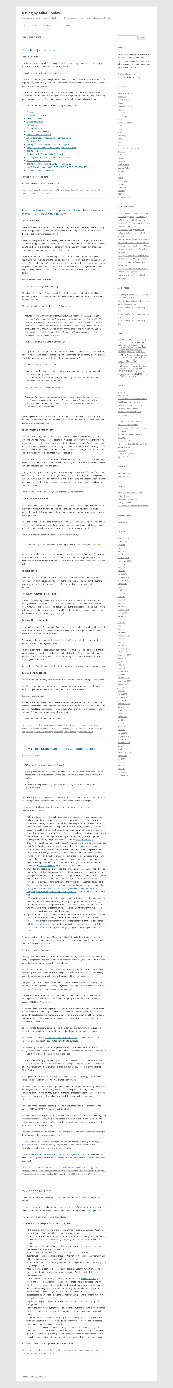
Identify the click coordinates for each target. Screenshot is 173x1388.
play (38, 1174)
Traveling (121, 190)
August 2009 (122, 755)
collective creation (57, 1170)
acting (74, 1350)
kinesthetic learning (89, 1278)
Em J (119, 418)
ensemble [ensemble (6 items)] (138, 350)
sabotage (49, 731)
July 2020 (121, 544)
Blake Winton (37, 1154)
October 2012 (123, 652)
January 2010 (123, 739)
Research (121, 161)
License (68, 26)
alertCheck (122, 96)
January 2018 (123, 580)
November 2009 (124, 746)
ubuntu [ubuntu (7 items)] (145, 374)
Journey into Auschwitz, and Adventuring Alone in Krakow (51, 147)
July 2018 (121, 564)
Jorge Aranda (74, 1154)
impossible (28, 1174)
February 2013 (123, 648)
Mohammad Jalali (125, 441)
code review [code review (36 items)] (137, 342)
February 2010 (123, 736)
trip (30, 193)
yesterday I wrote (32, 755)
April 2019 (121, 551)
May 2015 (121, 600)
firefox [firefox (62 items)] (123, 354)
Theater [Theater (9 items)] (121, 374)
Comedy (121, 103)
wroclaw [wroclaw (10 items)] (138, 376)
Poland (45, 190)
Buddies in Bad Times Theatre (130, 493)
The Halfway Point (34, 141)
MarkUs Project (124, 473)
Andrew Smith (123, 395)
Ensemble (122, 113)
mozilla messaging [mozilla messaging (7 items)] (125, 364)
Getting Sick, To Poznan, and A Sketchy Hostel (46, 154)
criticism (52, 728)
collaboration (44, 1170)
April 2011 (121, 690)
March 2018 (122, 574)
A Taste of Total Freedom (37, 131)
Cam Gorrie (63, 1154)
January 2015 (123, 613)
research (29, 731)
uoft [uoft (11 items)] (127, 376)
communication (72, 1170)
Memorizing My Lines (36, 1191)
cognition (44, 728)
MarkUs (84, 728)
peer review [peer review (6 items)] (139, 364)
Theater (52, 190)
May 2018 (121, 567)
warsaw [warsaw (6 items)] (131, 377)
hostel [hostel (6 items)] (120, 358)
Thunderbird (123, 187)
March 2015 (122, 606)
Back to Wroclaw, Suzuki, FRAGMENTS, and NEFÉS (48, 164)
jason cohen (76, 728)
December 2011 (124, 674)
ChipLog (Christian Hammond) (130, 405)
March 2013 (122, 645)
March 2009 (122, 772)
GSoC (120, 126)
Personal (121, 151)
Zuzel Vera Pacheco (126, 457)
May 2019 (121, 548)
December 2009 (124, 742)
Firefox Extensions (125, 122)
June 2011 (121, 687)
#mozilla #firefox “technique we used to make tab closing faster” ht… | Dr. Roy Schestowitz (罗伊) (134, 226)
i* (22, 1174)
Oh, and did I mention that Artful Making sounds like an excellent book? (53, 1141)
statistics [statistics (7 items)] (143, 371)
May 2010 (121, 726)
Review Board (123, 164)
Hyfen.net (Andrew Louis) (128, 424)
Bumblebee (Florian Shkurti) (129, 402)
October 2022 (123, 541)
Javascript (122, 132)
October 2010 (123, 710)
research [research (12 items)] (122, 368)
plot (23, 731)
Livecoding (122, 135)
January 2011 (123, 700)
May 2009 (121, 765)
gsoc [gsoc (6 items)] (145, 355)
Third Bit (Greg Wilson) (127, 454)
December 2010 (124, 703)
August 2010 (122, 716)
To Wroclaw (31, 125)
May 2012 (121, 668)
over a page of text (92, 1210)
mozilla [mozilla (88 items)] (130, 360)
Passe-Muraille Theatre (127, 499)
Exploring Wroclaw (34, 128)
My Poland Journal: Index (39, 50)
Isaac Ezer (122, 431)
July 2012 (121, 661)
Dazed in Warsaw (34, 118)
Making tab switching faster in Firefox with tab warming (131, 232)
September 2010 (124, 713)
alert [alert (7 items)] (136, 340)
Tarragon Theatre (125, 502)
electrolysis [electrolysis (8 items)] (130, 349)
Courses (121, 109)
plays (100, 728)
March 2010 (122, 733)
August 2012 (122, 658)
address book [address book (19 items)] (126, 339)
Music (120, 142)
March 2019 (122, 554)
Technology (122, 181)
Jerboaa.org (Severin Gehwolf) (130, 434)
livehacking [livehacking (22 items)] (139, 357)
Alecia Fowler (123, 392)
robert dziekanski (48, 1174)
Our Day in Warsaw (34, 121)
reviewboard (39, 731)
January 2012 (123, 671)
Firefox (120, 119)
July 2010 (121, 720)
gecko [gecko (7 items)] (131, 355)
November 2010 (124, 707)
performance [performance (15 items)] (124, 366)
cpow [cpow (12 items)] (130, 347)
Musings (45, 1350)
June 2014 (121, 622)
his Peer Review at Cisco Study (55, 293)
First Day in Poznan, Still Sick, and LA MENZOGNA (48, 157)
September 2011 (124, 681)
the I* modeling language (42, 924)
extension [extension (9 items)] (131, 351)
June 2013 (121, 639)
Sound (120, 174)
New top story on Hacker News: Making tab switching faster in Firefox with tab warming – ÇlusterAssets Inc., (133, 242)
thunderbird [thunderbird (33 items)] (133, 373)
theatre (25, 193)
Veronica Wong (50, 1154)
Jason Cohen (32, 293)
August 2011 (122, 684)
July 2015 (121, 593)
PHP (119, 155)
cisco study (92, 725)
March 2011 (122, 694)
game (103, 1170)
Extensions (122, 116)
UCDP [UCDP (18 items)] (121, 376)
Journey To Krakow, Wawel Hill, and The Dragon (47, 144)
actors (98, 1167)
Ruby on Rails (123, 168)
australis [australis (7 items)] (121, 343)
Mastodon (122, 437)
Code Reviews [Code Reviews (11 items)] (124, 344)
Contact (47, 26)
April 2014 (121, 629)
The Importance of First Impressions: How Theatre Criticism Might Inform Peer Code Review (64, 212)
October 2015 (123, 590)
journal (90, 190)
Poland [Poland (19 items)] (136, 366)
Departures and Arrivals (36, 115)
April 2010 (121, 729)
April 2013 (121, 642)
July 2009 (121, 759)
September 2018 (124, 561)
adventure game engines (66, 927)
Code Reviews (48, 725)
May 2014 (121, 626)
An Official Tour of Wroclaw (38, 134)
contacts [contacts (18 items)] (123, 347)
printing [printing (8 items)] (143, 366)
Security (121, 171)
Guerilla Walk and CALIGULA (38, 160)
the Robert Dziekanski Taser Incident (61, 1037)
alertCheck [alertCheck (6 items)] (142, 340)
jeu (35, 1174)
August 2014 (122, 616)
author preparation (79, 725)
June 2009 (121, 762)
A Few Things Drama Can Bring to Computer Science (58, 749)
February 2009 (123, 775)
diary (73, 190)
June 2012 (121, 665)
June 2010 (121, 723)
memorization (89, 1350)
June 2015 (121, 596)
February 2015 (123, 609)
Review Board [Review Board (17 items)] (125, 370)
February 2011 (123, 697)
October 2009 (123, 749)
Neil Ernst (85, 1154)
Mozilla (120, 139)
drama (78, 190)
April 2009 (121, 768)
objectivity (93, 728)
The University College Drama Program (133, 505)
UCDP (58, 190)
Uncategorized (124, 197)
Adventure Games (49, 1167)
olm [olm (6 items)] (133, 364)
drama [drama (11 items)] (137, 347)
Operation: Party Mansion (128, 148)
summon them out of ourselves (40, 849)
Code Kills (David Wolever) (128, 408)
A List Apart (122, 522)
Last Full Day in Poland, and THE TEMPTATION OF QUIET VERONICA (56, 167)
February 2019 (123, 557)
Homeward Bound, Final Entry (39, 170)
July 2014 (121, 619)
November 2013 (124, 635)
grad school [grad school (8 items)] (138, 355)
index (84, 190)
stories (66, 731)
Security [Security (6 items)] (136, 371)
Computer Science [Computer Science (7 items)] (137, 345)
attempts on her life (30, 1170)
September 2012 (124, 655)
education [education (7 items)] (121, 350)
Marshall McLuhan (47, 865)
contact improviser (84, 839)
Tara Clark (122, 450)
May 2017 (121, 587)
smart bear (58, 731)
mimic (83, 846)
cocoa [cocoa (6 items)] (127, 343)
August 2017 (122, 583)
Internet (121, 129)
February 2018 (123, 577)
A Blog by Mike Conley (41, 13)
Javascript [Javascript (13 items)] (127, 357)
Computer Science (65, 1167)
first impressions (63, 728)
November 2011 (124, 677)
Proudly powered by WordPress (34, 1376)
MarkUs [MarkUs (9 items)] (121, 361)
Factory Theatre (124, 496)
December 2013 (124, 632)
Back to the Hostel (34, 151)
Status (120, 177)
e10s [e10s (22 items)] (143, 347)
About (34, 26)
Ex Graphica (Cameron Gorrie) (130, 421)
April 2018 (121, 570)
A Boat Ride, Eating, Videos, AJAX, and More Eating (48, 138)
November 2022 (124, 538)
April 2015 (121, 603)
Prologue (30, 112)
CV (58, 26)
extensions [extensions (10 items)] (140, 351)
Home (24, 26)
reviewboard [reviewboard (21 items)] (134, 368)
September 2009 (124, 752)
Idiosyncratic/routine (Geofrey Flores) (133, 428)
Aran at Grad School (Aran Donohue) (132, 398)
